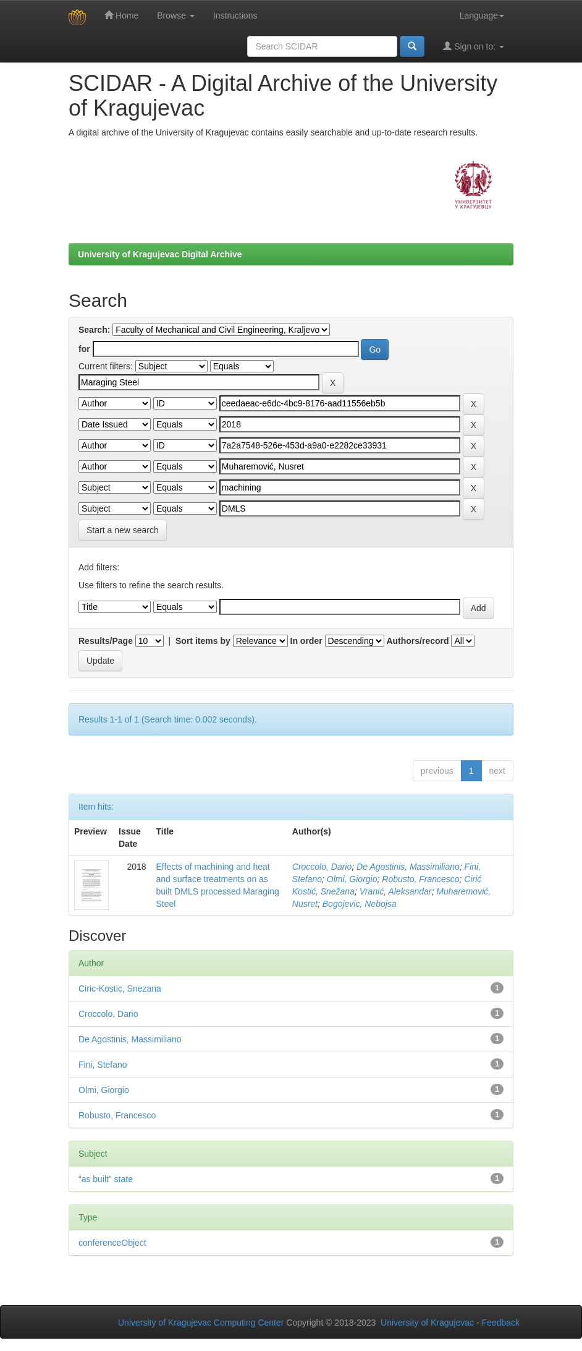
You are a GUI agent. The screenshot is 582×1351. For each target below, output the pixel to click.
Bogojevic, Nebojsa (360, 904)
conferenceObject (112, 1243)
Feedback (501, 1322)
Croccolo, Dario (322, 867)
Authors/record (417, 641)
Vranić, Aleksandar (396, 891)
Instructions (235, 15)
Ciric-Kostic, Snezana (119, 988)
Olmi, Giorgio (352, 879)
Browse (176, 15)
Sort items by (202, 641)
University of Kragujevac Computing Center (201, 1322)
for (84, 349)
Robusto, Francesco (420, 879)
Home (121, 15)
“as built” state (105, 1179)
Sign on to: (473, 46)
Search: (94, 330)
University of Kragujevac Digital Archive (160, 254)
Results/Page (105, 641)
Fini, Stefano (102, 1065)
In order (306, 641)
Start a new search (122, 530)
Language (482, 15)
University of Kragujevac (427, 1322)
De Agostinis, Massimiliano (408, 867)
